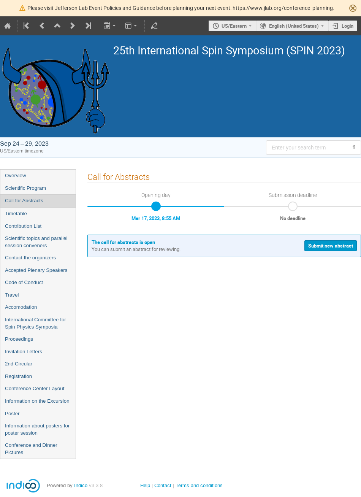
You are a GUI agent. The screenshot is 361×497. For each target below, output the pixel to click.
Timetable (16, 213)
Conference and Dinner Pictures (31, 448)
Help (145, 485)
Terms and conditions (199, 485)
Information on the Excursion (37, 401)
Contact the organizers (30, 257)
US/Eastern (234, 25)
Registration (18, 376)
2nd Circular (18, 364)
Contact (162, 485)
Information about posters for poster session (37, 429)
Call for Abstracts (24, 200)
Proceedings (19, 339)
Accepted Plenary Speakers (36, 270)
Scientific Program (25, 188)
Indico (80, 485)
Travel (12, 295)
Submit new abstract (330, 245)
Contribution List (23, 226)
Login (347, 25)
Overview (15, 175)
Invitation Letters (23, 351)
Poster (12, 413)
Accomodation (21, 307)
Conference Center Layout (34, 388)
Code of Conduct (24, 282)
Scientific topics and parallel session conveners (36, 241)
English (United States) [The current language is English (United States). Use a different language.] (294, 25)
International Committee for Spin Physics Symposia (35, 323)
